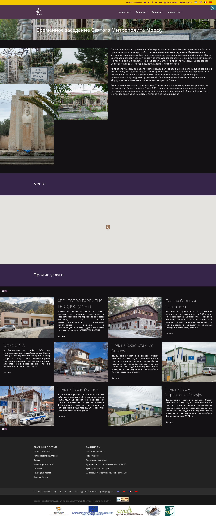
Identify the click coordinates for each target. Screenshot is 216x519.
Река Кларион (92, 455)
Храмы (37, 460)
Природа (140, 12)
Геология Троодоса (95, 451)
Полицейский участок (78, 389)
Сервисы (156, 12)
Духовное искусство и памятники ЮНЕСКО (106, 464)
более (61, 336)
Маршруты (186, 3)
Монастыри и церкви (43, 464)
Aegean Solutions (63, 501)
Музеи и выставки (42, 451)
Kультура (124, 12)
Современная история (96, 460)
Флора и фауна (41, 477)
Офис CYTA (14, 345)
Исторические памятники (46, 455)
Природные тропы (42, 472)
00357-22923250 (134, 3)
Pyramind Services (83, 501)
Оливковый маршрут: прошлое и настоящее (106, 472)
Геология (38, 468)
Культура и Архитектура (97, 468)
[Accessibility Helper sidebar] (213, 7)
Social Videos (170, 3)
